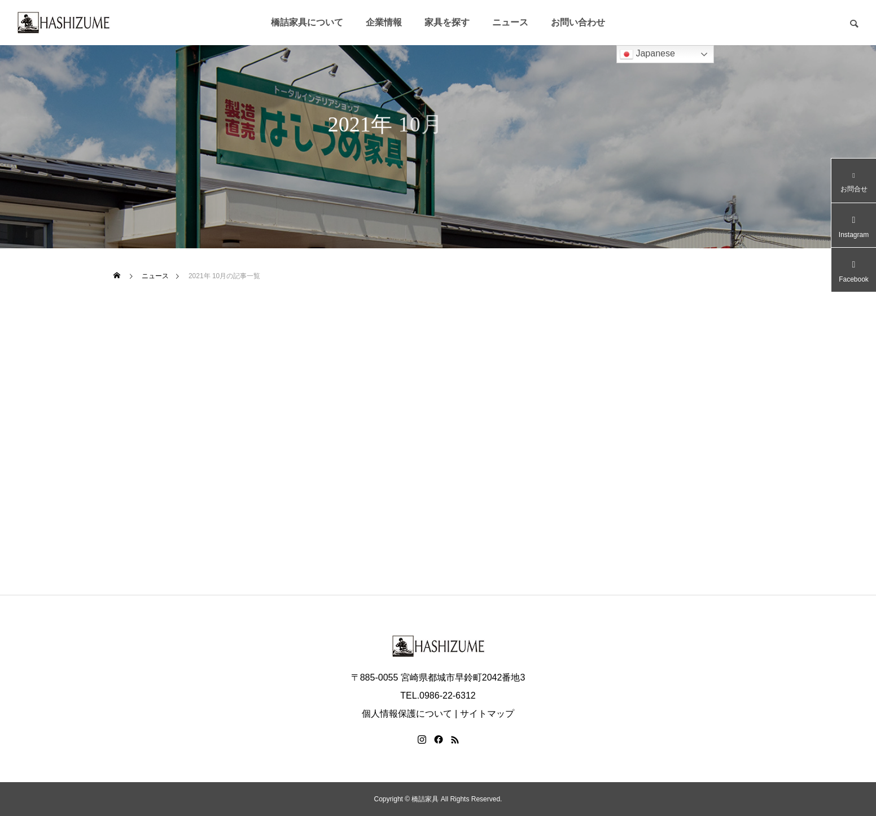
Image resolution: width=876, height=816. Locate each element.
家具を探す (447, 22)
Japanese (647, 54)
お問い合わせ (578, 22)
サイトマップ (487, 713)
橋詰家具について (307, 22)
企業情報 (384, 22)
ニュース (510, 22)
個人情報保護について (407, 713)
